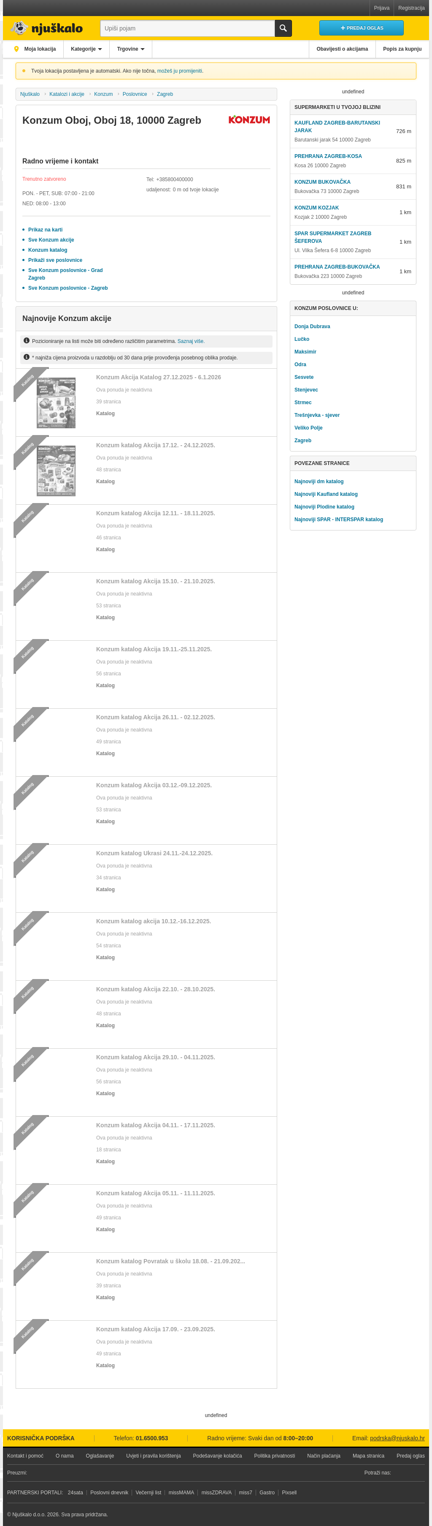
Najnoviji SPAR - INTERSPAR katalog (338, 519)
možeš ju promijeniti (179, 71)
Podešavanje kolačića (217, 1455)
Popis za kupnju (401, 49)
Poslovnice (135, 94)
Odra (300, 364)
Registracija (411, 8)
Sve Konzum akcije (51, 240)
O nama (65, 1455)
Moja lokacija (40, 49)
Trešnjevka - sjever (317, 415)
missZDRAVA (217, 1493)
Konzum (103, 94)
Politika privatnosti (274, 1455)
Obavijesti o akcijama (338, 49)
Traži (283, 28)
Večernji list (149, 1493)
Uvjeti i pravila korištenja (153, 1455)
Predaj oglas (411, 1455)
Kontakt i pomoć (25, 1455)
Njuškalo (30, 94)
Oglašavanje (100, 1455)
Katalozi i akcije (66, 94)
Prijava (382, 8)
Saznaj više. (191, 341)
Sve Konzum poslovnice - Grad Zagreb (65, 274)
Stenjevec (306, 390)
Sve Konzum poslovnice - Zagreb (68, 288)
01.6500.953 (152, 1438)
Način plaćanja (323, 1455)
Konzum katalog (48, 250)
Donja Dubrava (312, 326)
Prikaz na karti (45, 230)
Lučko (301, 339)
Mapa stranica (368, 1455)
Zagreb (165, 94)
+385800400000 (174, 179)
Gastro (267, 1493)
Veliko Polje (308, 428)
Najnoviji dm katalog (319, 481)
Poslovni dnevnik (109, 1493)
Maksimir (305, 352)
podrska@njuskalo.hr (397, 1438)
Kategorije (88, 49)
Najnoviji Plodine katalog (324, 507)
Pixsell (289, 1493)
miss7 (245, 1493)
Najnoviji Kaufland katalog (326, 494)
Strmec (303, 402)
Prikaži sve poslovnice (55, 260)
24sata (75, 1493)
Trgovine (135, 49)
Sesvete (303, 377)
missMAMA (181, 1493)
